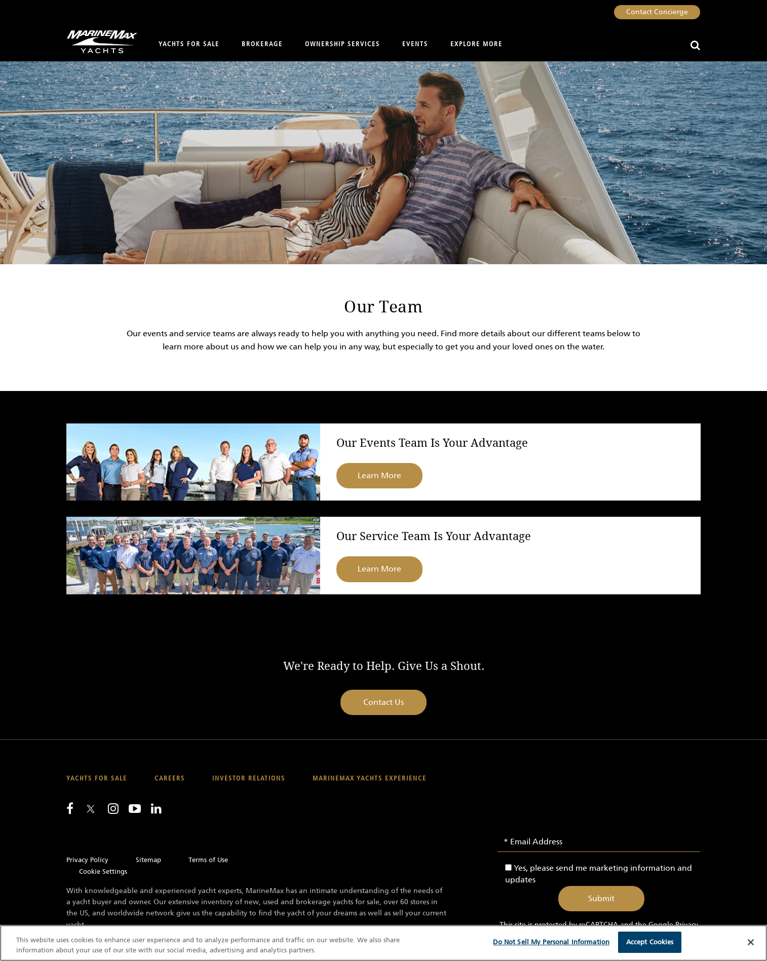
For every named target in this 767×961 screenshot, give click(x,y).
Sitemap (148, 860)
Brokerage (262, 44)
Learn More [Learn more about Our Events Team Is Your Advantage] (379, 475)
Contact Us (383, 702)
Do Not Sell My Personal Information (551, 942)
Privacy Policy (87, 860)
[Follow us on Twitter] (91, 809)
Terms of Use (208, 860)
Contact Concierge (657, 12)
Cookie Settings (103, 871)
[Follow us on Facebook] (69, 808)
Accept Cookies (650, 942)
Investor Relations (248, 778)
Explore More (476, 44)
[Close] (751, 942)
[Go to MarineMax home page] (98, 41)
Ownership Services (342, 44)
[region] (383, 943)
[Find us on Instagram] (113, 808)
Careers (170, 778)
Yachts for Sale (189, 44)
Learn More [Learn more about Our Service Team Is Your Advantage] (379, 569)
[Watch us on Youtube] (135, 808)
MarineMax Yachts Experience (370, 778)
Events (415, 44)
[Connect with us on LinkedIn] (156, 808)
